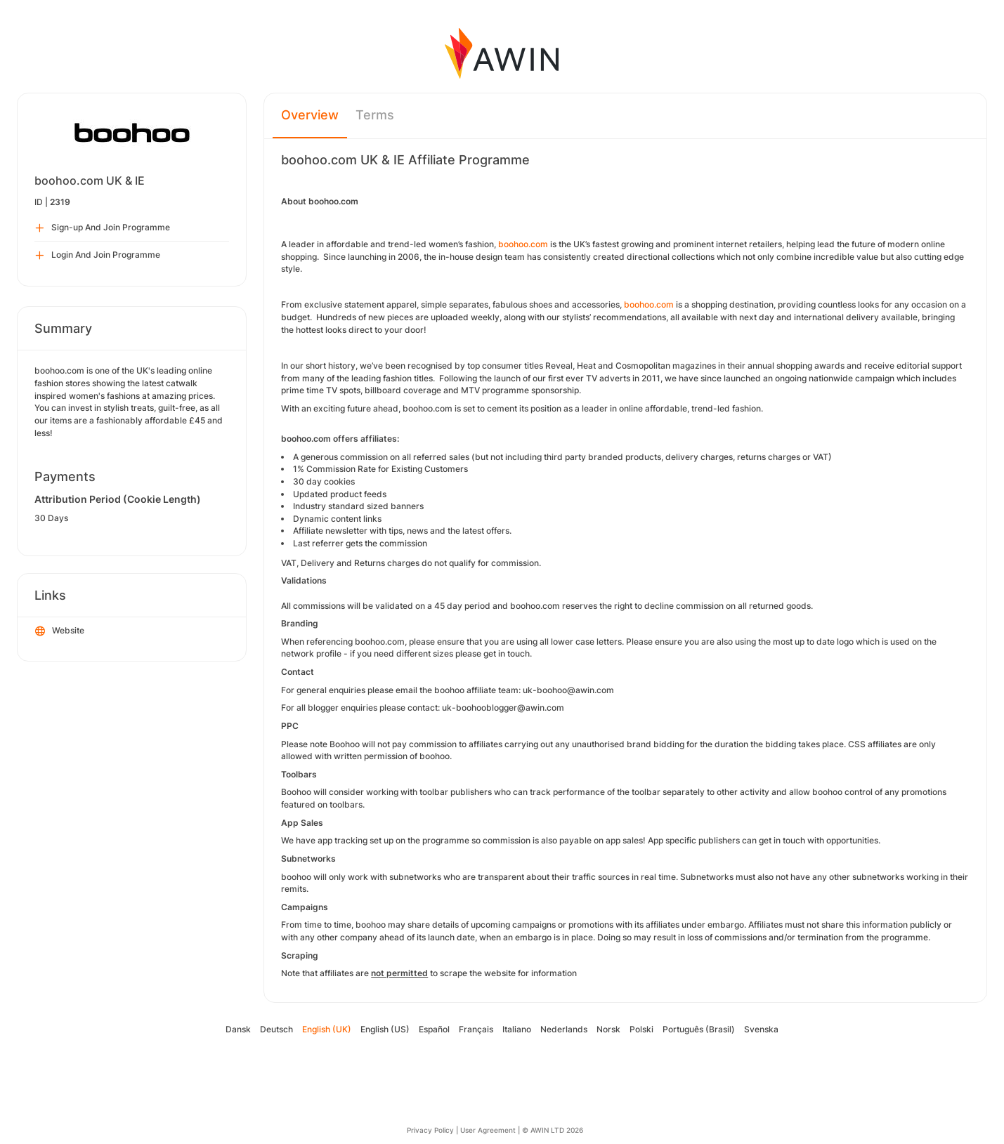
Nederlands (563, 1029)
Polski (641, 1029)
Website (59, 631)
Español (434, 1029)
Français (476, 1029)
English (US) (385, 1029)
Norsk (608, 1029)
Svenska (761, 1029)
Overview (310, 114)
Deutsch (276, 1029)
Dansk (238, 1029)
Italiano (516, 1029)
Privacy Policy (430, 1130)
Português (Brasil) (699, 1029)
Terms (375, 114)
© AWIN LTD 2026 (552, 1130)
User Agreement (488, 1130)
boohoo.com (523, 244)
